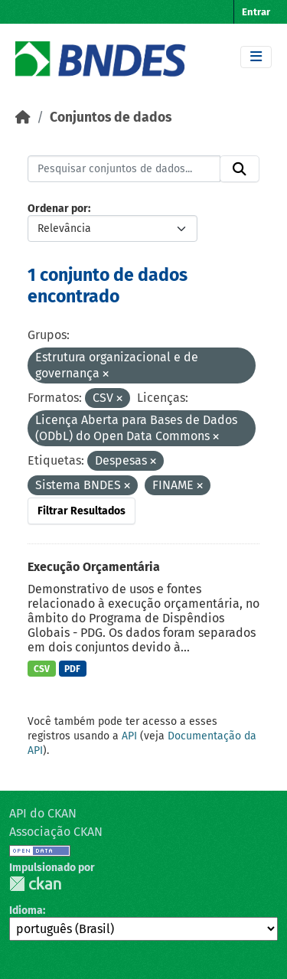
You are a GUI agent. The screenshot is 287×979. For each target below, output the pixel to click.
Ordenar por (58, 208)
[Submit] (239, 169)
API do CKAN (43, 813)
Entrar (256, 12)
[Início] (23, 117)
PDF (72, 669)
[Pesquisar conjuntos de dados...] (124, 169)
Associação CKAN (56, 831)
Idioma (26, 910)
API (129, 735)
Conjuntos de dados (110, 117)
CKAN (35, 884)
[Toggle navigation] (256, 57)
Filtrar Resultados (82, 510)
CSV (42, 669)
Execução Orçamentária (94, 567)
